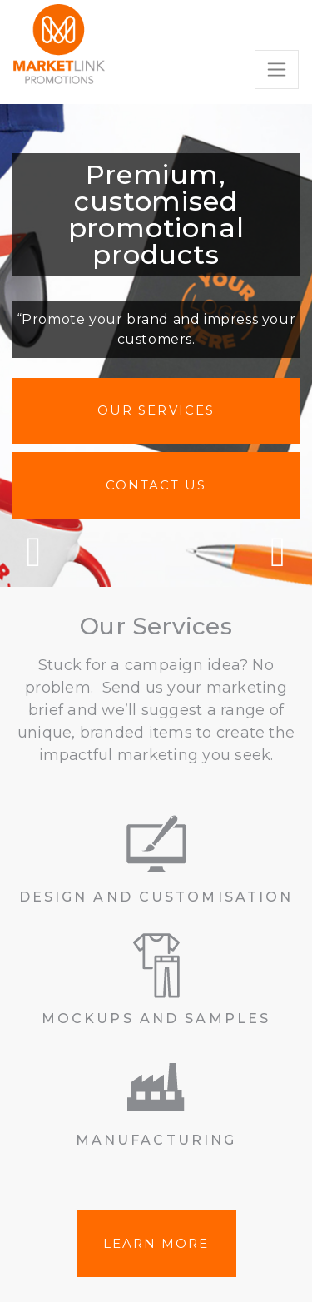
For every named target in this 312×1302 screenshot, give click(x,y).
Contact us (156, 485)
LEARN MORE (156, 1243)
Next (278, 552)
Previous (34, 552)
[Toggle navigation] (277, 69)
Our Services (156, 410)
